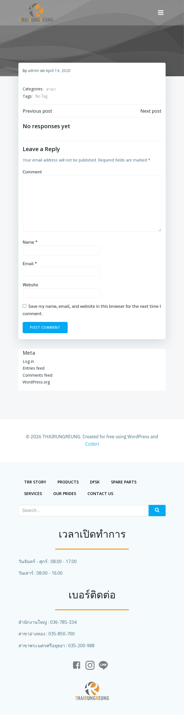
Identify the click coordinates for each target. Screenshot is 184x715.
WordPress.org (36, 382)
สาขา (51, 89)
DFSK (95, 482)
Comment (32, 172)
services (33, 493)
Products (68, 482)
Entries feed (33, 368)
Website (30, 284)
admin (33, 70)
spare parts (123, 482)
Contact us (100, 493)
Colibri (92, 444)
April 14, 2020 (58, 70)
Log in (28, 361)
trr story (35, 482)
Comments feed (37, 375)
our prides (64, 493)
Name (30, 242)
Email (30, 263)
